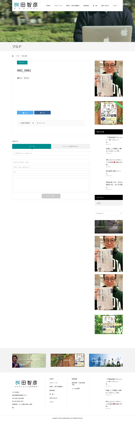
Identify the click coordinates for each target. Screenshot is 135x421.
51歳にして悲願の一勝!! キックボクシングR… (114, 150)
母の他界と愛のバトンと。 (113, 172)
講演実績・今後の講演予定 (78, 383)
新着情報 (74, 379)
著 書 (95, 5)
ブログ (115, 5)
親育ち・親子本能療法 (72, 5)
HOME (48, 5)
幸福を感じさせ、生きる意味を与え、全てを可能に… (114, 184)
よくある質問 (76, 388)
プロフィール (58, 5)
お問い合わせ (105, 5)
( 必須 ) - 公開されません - (22, 167)
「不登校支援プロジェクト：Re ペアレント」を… (114, 140)
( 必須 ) (21, 162)
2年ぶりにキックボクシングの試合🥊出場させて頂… (114, 162)
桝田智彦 (27, 123)
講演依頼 (86, 5)
